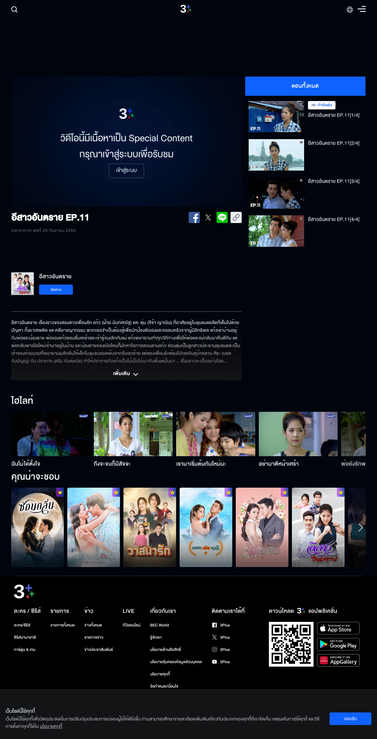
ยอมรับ (350, 718)
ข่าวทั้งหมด (93, 625)
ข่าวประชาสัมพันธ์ (98, 649)
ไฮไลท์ (22, 401)
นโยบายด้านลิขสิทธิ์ (165, 649)
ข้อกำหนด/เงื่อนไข (164, 686)
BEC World (159, 625)
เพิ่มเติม (126, 374)
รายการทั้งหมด (63, 625)
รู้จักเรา (155, 637)
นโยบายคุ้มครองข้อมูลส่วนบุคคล (176, 662)
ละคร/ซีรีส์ (22, 625)
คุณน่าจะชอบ (35, 477)
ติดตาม (56, 290)
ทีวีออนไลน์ (131, 625)
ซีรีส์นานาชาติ (25, 637)
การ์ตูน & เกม (25, 649)
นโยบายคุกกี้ (160, 674)
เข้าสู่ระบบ (126, 170)
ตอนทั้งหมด (305, 86)
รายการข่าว (93, 637)
